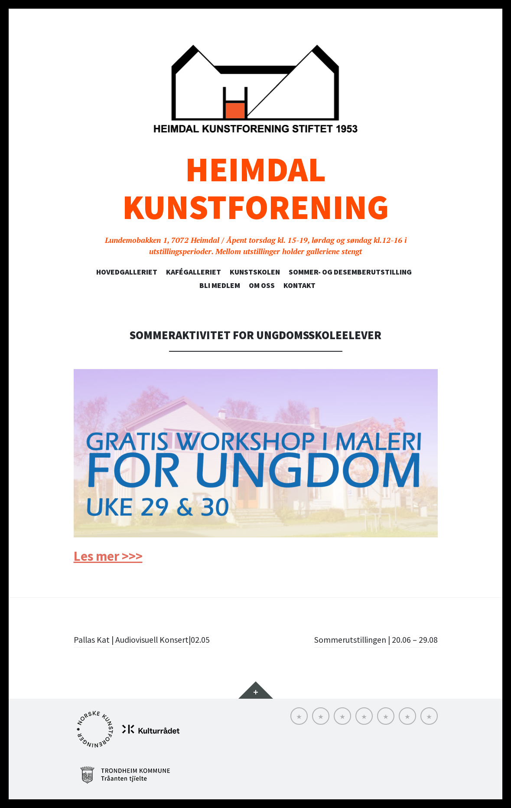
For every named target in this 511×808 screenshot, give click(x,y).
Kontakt (299, 285)
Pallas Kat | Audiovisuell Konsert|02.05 (150, 639)
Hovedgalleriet (126, 272)
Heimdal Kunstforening (255, 188)
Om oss (262, 285)
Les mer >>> (108, 556)
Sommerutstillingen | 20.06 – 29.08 (369, 639)
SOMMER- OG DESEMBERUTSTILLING (350, 272)
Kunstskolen (255, 272)
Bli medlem (219, 285)
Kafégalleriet (193, 272)
